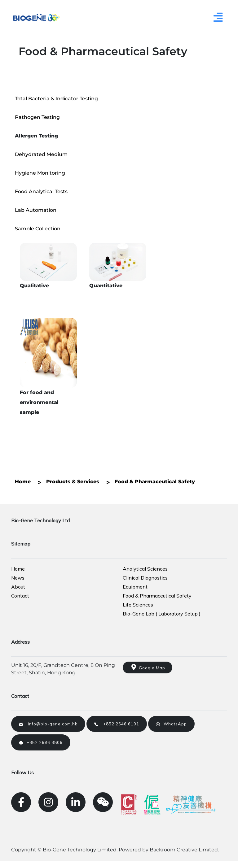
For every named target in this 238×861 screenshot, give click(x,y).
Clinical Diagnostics (145, 578)
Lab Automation (35, 210)
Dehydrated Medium (41, 154)
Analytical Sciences (145, 569)
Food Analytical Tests (41, 191)
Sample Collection (37, 229)
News (17, 578)
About (18, 587)
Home (18, 569)
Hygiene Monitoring (40, 173)
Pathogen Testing (37, 117)
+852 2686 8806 (41, 742)
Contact (20, 596)
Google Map (147, 667)
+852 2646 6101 (116, 723)
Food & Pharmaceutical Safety (157, 596)
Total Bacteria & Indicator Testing (56, 99)
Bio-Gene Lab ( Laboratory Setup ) (162, 614)
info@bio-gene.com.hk (48, 723)
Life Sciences (138, 605)
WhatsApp (171, 723)
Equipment (135, 587)
